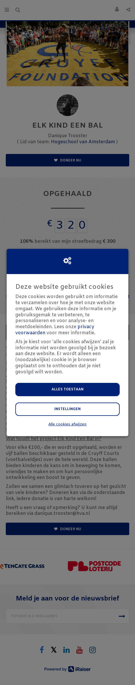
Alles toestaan (67, 389)
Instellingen (67, 409)
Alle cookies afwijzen (67, 424)
